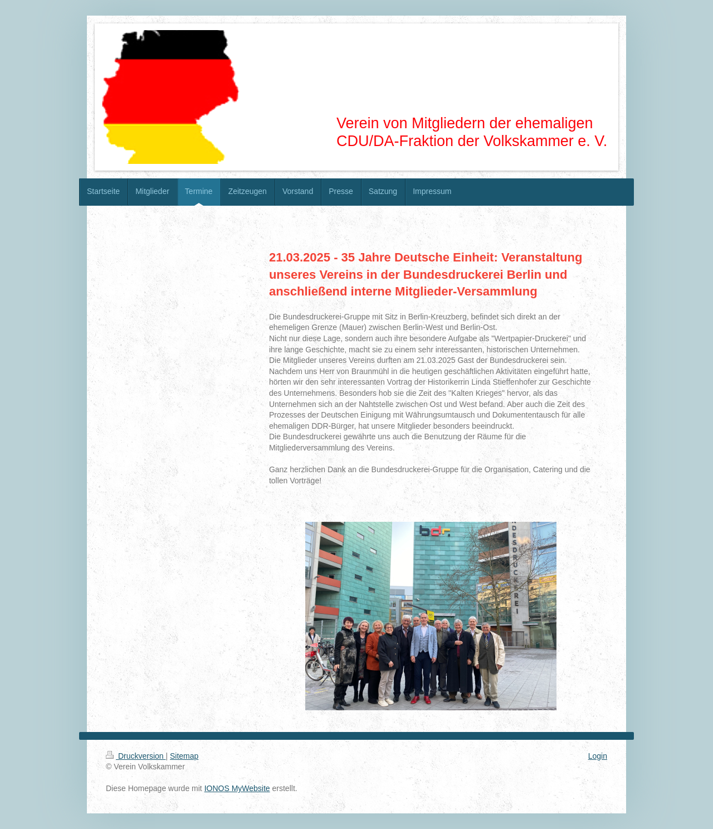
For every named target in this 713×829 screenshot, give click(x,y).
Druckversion (135, 756)
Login (597, 756)
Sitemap (184, 756)
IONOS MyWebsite (237, 788)
